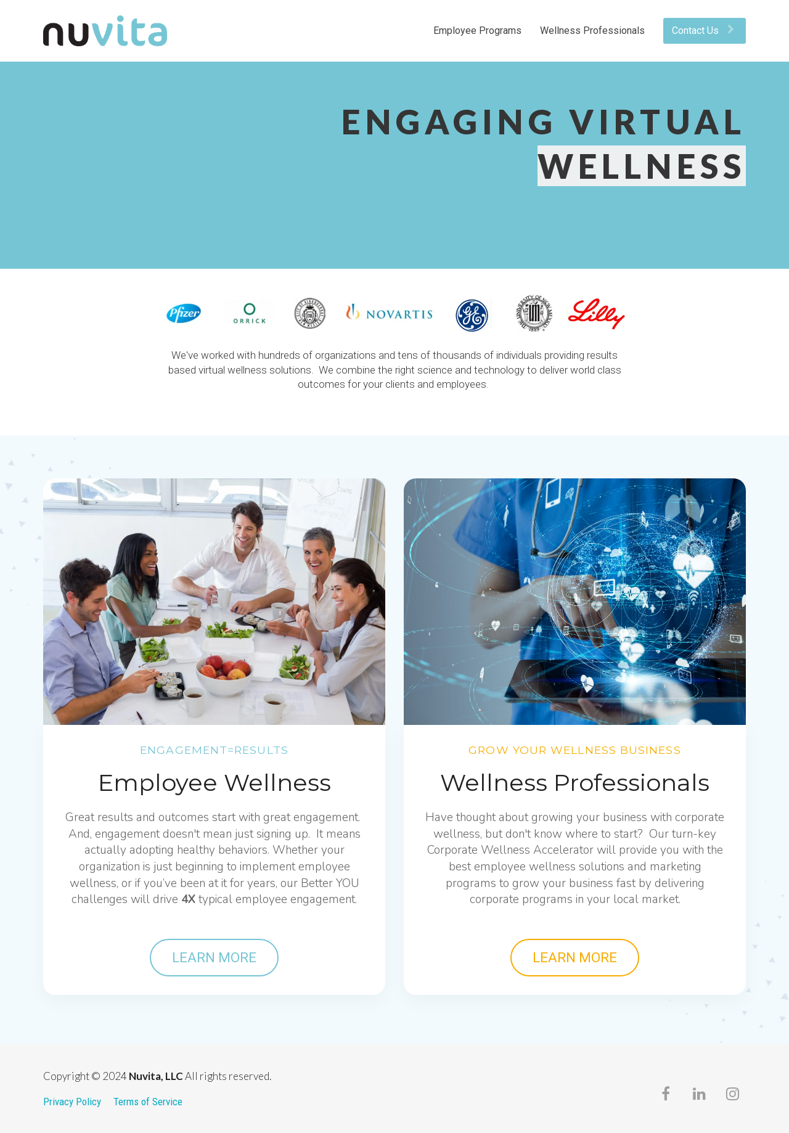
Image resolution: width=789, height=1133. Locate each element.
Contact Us (703, 30)
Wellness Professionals (592, 30)
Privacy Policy (72, 1102)
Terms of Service (147, 1102)
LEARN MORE (214, 957)
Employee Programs (477, 30)
